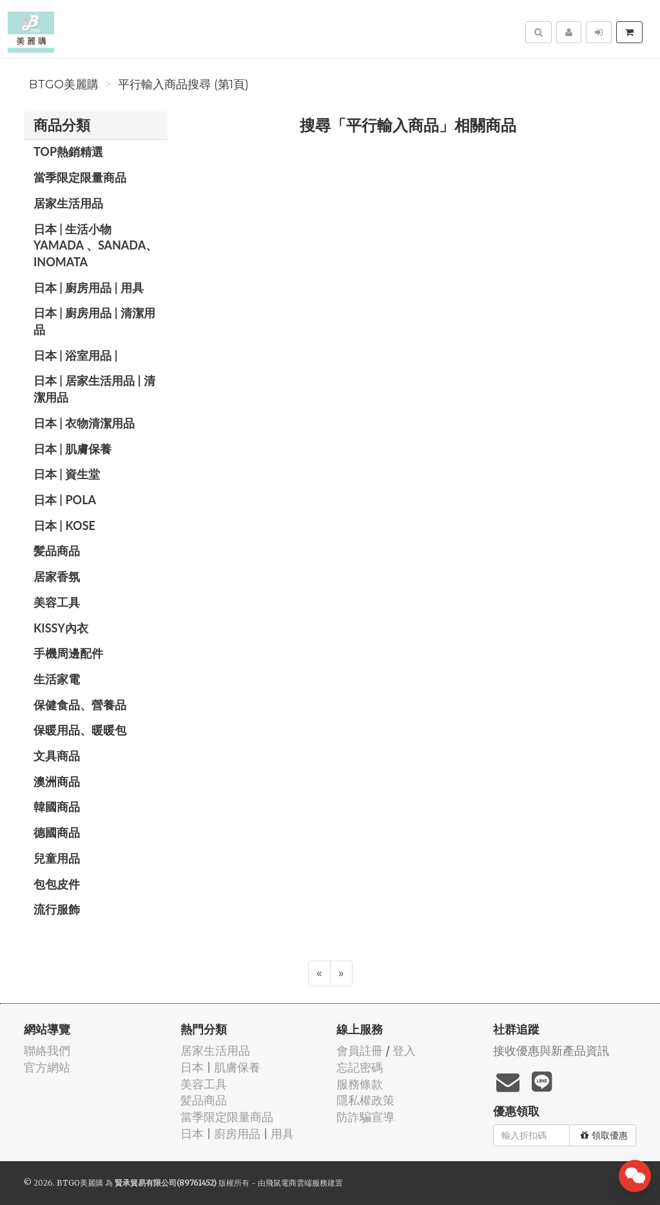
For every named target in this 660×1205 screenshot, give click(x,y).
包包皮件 (57, 884)
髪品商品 (57, 551)
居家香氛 (57, 576)
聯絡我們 (47, 1050)
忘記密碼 (359, 1067)
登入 (404, 1050)
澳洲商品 (57, 781)
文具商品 (57, 756)
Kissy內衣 (61, 628)
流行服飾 (57, 909)
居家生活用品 (68, 203)
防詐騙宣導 (365, 1117)
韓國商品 (57, 806)
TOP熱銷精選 (68, 151)
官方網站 (47, 1067)
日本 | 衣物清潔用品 (84, 423)
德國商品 (57, 832)
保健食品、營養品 (80, 705)
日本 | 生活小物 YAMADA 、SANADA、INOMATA (95, 245)
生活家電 (57, 679)
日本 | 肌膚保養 (73, 449)
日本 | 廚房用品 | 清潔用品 (94, 321)
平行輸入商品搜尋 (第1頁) (183, 84)
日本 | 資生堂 (67, 474)
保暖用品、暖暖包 (80, 730)
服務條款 (359, 1084)
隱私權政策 (365, 1100)
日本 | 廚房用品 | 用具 (89, 287)
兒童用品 (57, 858)
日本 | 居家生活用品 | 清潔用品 (94, 388)
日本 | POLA (65, 500)
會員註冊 (359, 1050)
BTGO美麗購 (64, 84)
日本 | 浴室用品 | (76, 355)
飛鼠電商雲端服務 (296, 1183)
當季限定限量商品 (80, 177)
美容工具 (57, 602)
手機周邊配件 (68, 653)
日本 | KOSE (64, 525)
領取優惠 (604, 1135)
